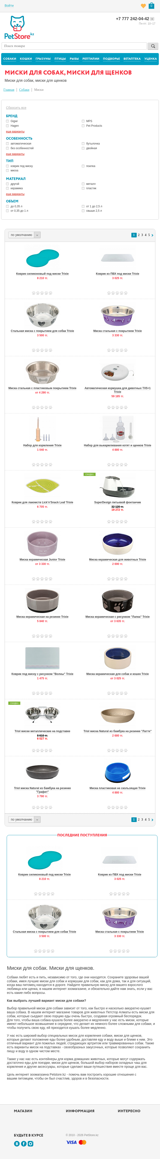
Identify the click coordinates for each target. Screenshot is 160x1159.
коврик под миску (22, 166)
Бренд (11, 116)
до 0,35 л (16, 206)
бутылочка (93, 143)
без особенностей (22, 148)
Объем (12, 201)
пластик (91, 188)
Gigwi (14, 121)
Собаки (9, 58)
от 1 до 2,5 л (94, 206)
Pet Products (94, 125)
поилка (90, 166)
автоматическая (21, 143)
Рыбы (74, 58)
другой (15, 184)
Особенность (19, 138)
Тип (9, 161)
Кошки (26, 58)
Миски (38, 89)
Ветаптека (132, 58)
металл (91, 184)
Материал (16, 179)
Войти (9, 5)
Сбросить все (16, 108)
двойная (91, 148)
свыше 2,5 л (94, 210)
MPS (89, 121)
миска (14, 170)
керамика (17, 188)
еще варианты (15, 131)
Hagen (15, 125)
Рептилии (90, 58)
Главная (8, 89)
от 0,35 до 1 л (19, 210)
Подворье (111, 58)
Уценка (150, 58)
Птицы (60, 58)
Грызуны (43, 58)
